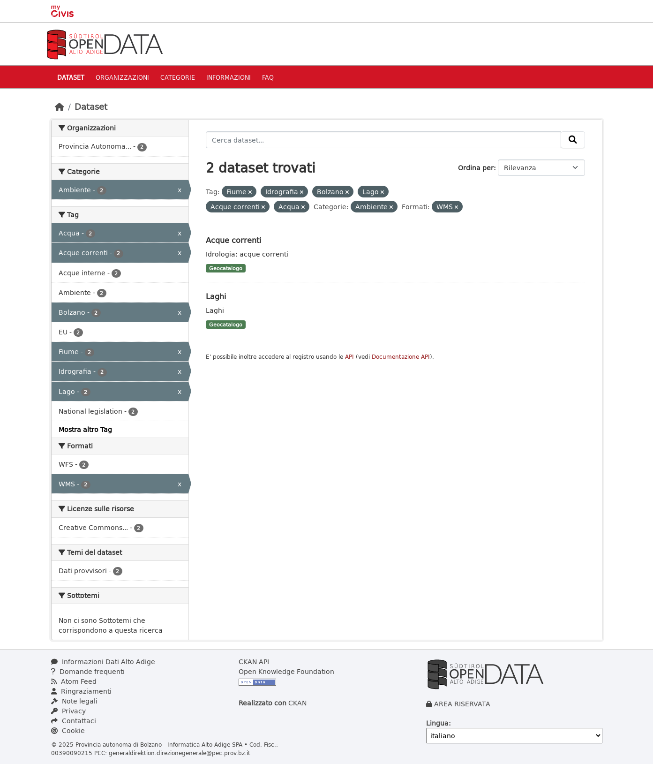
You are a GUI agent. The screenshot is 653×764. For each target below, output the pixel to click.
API (349, 356)
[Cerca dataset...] (383, 139)
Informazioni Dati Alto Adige (103, 661)
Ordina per (476, 168)
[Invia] (573, 139)
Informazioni (228, 77)
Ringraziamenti (81, 691)
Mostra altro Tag (85, 429)
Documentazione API (401, 356)
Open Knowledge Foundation (286, 671)
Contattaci (73, 721)
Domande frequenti (88, 671)
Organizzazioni (122, 77)
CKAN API (254, 661)
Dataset (70, 77)
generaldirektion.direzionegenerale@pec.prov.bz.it (179, 753)
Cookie (68, 730)
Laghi (216, 296)
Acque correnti (233, 240)
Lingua (437, 723)
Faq (268, 77)
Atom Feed (74, 681)
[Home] (59, 106)
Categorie (177, 77)
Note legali (74, 701)
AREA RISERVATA (462, 704)
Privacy (68, 711)
